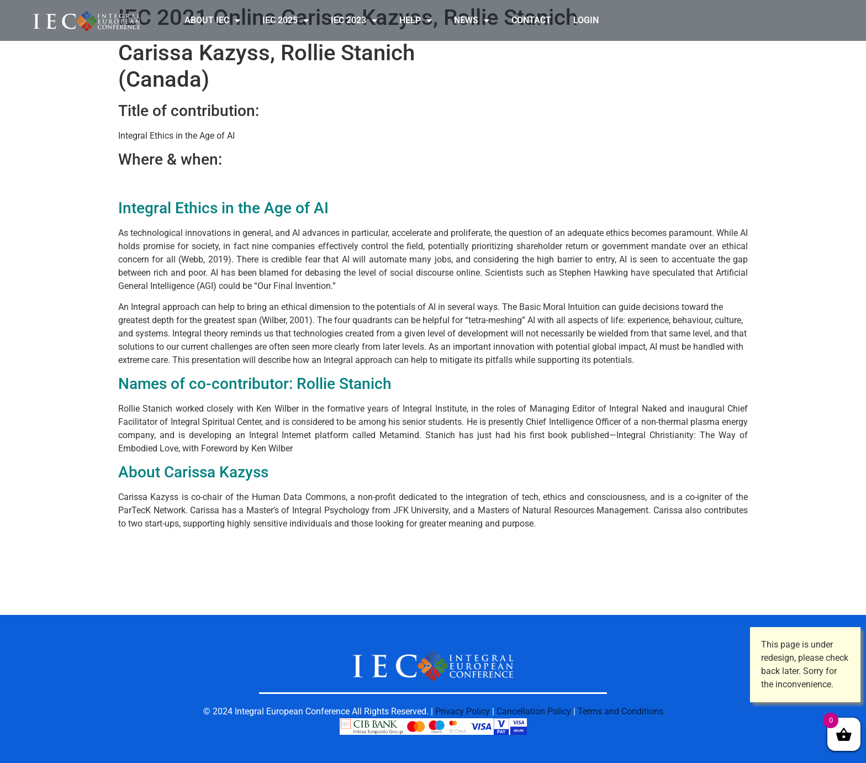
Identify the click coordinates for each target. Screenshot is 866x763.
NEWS (471, 20)
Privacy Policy (462, 711)
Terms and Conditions (620, 711)
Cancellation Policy (534, 711)
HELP (415, 20)
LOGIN (586, 20)
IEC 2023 (354, 20)
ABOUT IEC (212, 20)
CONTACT (531, 20)
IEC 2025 (285, 20)
